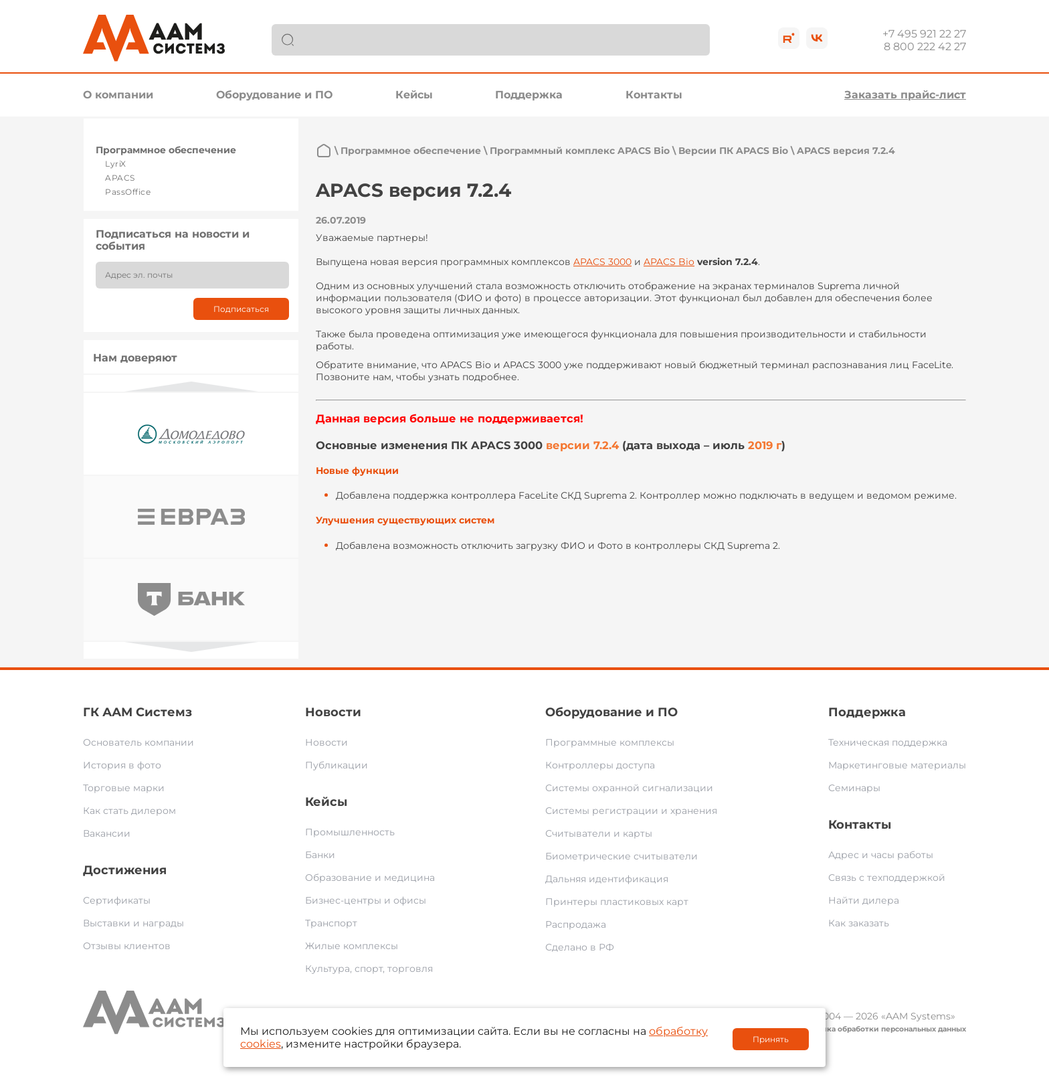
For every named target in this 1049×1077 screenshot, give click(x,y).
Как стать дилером (129, 811)
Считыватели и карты (598, 833)
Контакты (654, 94)
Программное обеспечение (166, 150)
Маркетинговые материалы (897, 765)
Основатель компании (138, 742)
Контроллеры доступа (600, 765)
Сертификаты (117, 900)
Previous (191, 387)
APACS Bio (669, 262)
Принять (771, 1039)
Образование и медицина (370, 878)
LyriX (115, 164)
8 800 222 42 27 (925, 46)
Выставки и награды (133, 923)
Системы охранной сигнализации (629, 788)
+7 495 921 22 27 (924, 33)
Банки (320, 855)
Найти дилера (863, 900)
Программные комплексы (609, 742)
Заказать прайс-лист (905, 94)
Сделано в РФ (579, 947)
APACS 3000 (602, 262)
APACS (120, 178)
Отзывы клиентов (127, 946)
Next (191, 647)
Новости (333, 712)
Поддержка (529, 94)
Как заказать (858, 923)
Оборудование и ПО (274, 94)
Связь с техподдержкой (886, 878)
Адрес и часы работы (880, 855)
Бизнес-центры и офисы (365, 900)
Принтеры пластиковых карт (616, 902)
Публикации (336, 765)
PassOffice (128, 192)
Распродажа (575, 924)
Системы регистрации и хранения (631, 811)
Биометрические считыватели (621, 856)
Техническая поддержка (887, 742)
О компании (118, 94)
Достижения (125, 870)
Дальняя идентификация (606, 879)
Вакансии (106, 833)
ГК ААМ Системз (137, 712)
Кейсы (414, 94)
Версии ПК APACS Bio (733, 151)
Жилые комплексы (351, 946)
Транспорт (331, 923)
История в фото (122, 765)
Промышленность (350, 832)
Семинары (854, 788)
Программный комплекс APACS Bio (580, 151)
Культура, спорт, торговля (369, 969)
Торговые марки (124, 788)
